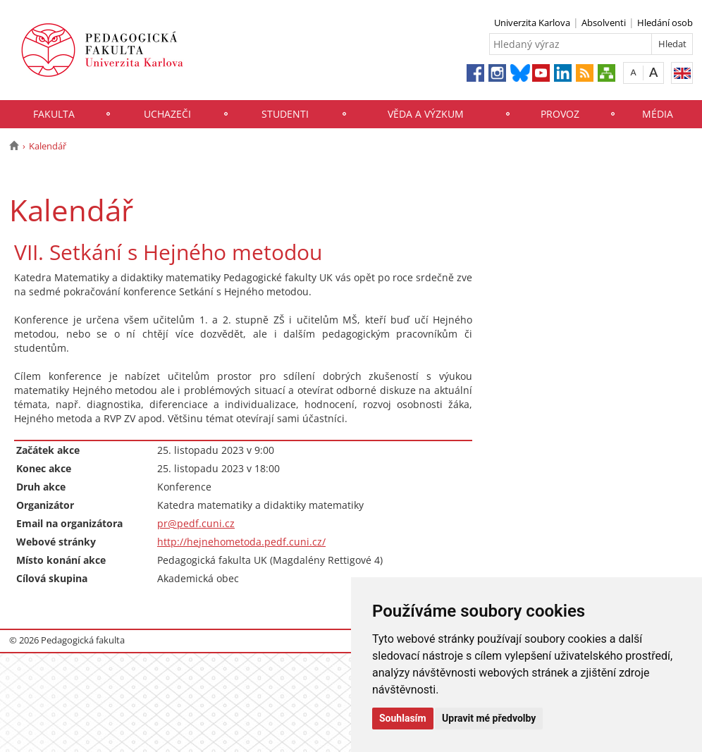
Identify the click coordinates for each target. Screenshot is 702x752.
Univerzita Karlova (532, 22)
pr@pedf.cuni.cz (196, 523)
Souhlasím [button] (402, 718)
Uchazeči (167, 114)
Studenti (285, 114)
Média (657, 114)
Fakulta (54, 114)
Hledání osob (665, 22)
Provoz (560, 114)
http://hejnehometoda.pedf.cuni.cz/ (241, 541)
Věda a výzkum (426, 114)
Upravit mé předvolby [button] (489, 718)
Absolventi (603, 22)
